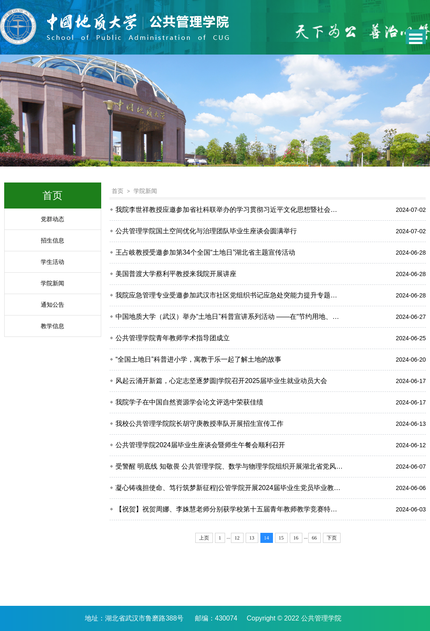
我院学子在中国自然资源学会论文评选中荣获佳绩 (189, 402)
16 (296, 538)
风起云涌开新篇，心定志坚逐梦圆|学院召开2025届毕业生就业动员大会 (221, 380)
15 (281, 538)
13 (251, 538)
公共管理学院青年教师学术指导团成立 (172, 338)
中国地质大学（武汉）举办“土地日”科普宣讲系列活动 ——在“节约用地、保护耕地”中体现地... (229, 316)
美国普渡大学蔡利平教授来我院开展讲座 (175, 273)
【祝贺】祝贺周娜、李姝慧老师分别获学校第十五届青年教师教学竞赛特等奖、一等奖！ (229, 509)
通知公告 (52, 304)
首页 (117, 191)
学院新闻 (52, 283)
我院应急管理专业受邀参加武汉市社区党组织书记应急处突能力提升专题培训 (229, 295)
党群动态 (52, 219)
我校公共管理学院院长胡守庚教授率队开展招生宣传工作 (199, 423)
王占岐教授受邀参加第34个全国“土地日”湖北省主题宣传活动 (205, 252)
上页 (204, 538)
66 (314, 538)
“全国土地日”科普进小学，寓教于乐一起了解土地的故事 (198, 359)
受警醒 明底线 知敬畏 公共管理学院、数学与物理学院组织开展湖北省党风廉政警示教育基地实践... (229, 466)
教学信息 (52, 326)
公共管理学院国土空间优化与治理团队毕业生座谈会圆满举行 (206, 231)
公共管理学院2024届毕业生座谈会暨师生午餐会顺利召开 (200, 444)
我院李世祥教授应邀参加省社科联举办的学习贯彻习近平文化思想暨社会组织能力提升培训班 (229, 209)
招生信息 (52, 240)
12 (237, 538)
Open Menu (416, 36)
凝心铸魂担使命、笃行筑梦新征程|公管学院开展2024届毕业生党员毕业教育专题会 (229, 487)
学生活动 (52, 261)
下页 (332, 538)
